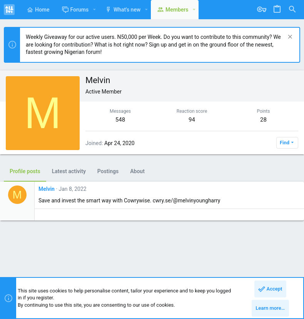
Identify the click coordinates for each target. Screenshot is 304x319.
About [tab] (137, 171)
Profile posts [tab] (25, 171)
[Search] (292, 10)
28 (263, 119)
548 (120, 119)
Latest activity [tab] (69, 171)
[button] (94, 9)
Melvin (46, 189)
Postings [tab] (108, 171)
